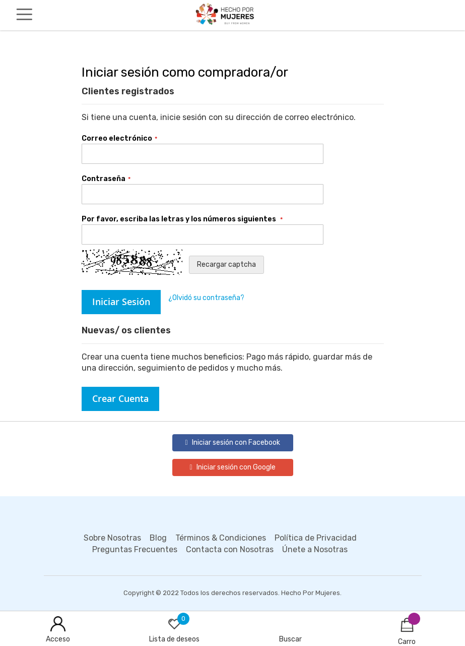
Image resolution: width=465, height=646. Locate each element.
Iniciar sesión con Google (232, 467)
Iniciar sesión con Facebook (232, 442)
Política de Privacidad (316, 538)
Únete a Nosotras (315, 549)
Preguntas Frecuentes (134, 549)
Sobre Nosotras (112, 538)
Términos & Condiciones (220, 538)
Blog (158, 538)
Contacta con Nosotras (230, 549)
